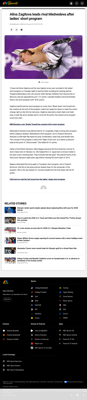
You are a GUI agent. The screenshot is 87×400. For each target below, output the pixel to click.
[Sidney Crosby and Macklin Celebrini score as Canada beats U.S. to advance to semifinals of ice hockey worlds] (10, 260)
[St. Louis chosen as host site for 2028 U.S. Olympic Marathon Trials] (10, 230)
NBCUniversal (14, 386)
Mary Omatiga (21, 222)
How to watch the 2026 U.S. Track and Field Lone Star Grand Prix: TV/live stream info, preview (49, 219)
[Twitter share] (16, 30)
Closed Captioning (20, 382)
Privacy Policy (59, 382)
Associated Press (22, 212)
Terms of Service (14, 383)
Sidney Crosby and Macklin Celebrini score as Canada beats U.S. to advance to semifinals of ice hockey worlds (48, 259)
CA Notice (5, 383)
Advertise (5, 382)
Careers (11, 382)
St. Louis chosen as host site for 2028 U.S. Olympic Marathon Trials (44, 228)
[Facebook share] (11, 30)
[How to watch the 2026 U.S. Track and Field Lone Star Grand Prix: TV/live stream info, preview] (10, 220)
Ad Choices (50, 382)
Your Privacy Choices (74, 382)
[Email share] (21, 30)
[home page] (10, 3)
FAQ (27, 382)
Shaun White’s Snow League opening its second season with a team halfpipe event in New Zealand (49, 239)
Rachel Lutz (15, 24)
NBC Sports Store (34, 382)
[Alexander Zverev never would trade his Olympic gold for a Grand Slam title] (10, 250)
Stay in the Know (8, 291)
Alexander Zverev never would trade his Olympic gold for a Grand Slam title (46, 248)
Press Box (43, 382)
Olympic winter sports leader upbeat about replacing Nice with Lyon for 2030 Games (47, 209)
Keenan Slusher (22, 232)
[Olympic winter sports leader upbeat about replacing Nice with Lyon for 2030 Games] (10, 210)
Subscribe (7, 299)
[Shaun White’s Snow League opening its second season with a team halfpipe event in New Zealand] (10, 240)
